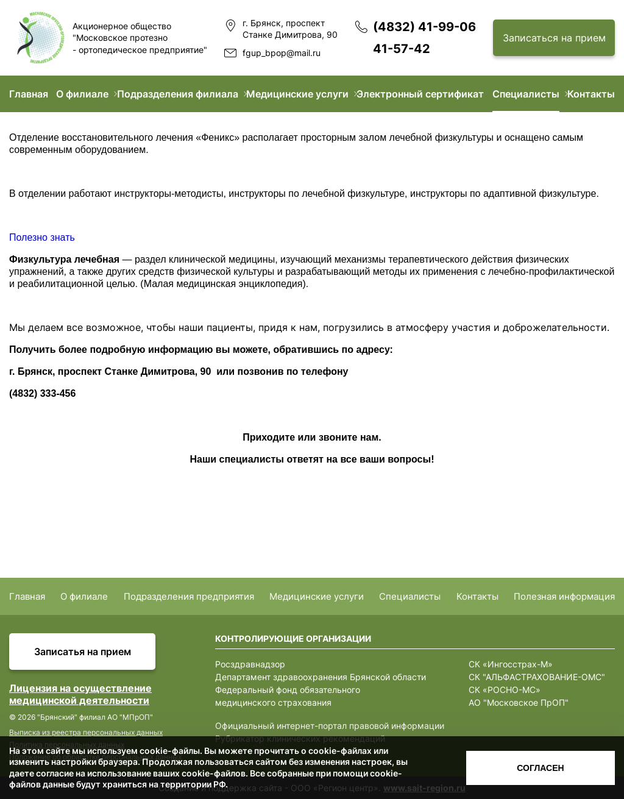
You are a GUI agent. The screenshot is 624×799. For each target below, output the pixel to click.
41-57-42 (401, 48)
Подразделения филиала (177, 94)
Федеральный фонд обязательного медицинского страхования (287, 696)
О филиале (82, 94)
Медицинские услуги (297, 94)
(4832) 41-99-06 (424, 27)
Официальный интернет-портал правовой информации (329, 725)
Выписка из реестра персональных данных (86, 732)
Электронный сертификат (420, 94)
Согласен (540, 768)
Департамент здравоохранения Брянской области (320, 677)
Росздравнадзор (250, 664)
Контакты (591, 94)
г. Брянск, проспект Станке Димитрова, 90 (290, 29)
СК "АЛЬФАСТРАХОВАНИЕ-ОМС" (537, 677)
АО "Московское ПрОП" (519, 702)
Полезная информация (564, 596)
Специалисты (525, 94)
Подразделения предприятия (189, 596)
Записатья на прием (82, 651)
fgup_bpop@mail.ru (282, 53)
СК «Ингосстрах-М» (511, 664)
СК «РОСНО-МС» (505, 689)
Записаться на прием (554, 38)
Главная (28, 94)
